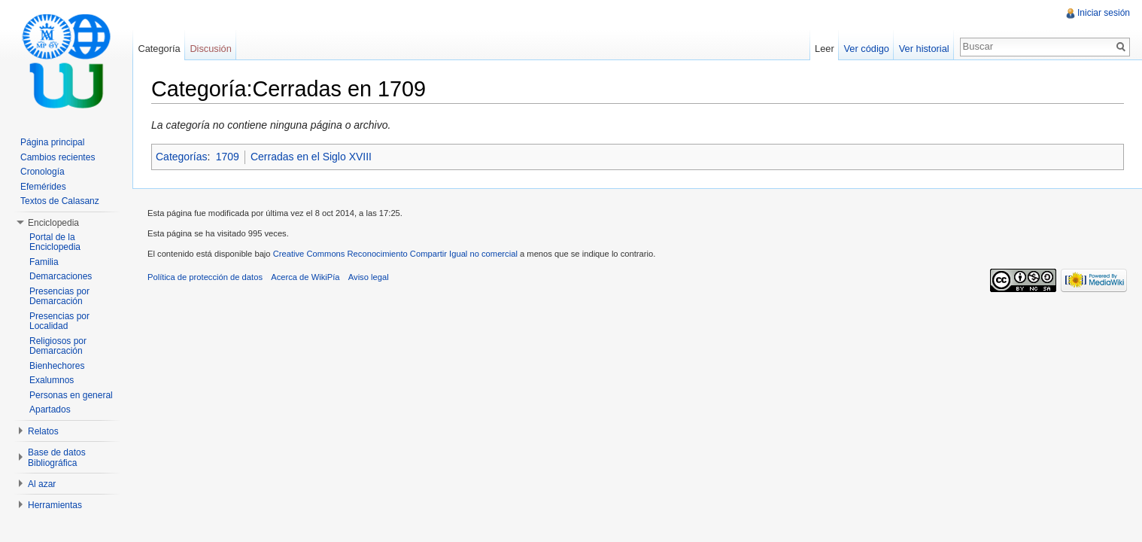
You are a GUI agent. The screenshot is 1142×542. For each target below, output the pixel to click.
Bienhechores (56, 366)
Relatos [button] (43, 431)
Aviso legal (368, 277)
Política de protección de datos (205, 277)
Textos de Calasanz (59, 201)
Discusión (210, 48)
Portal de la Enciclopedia (54, 242)
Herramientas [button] (55, 505)
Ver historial (924, 48)
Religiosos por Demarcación (58, 346)
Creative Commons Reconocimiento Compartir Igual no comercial (395, 253)
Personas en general (71, 395)
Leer (824, 48)
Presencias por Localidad (59, 321)
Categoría (159, 48)
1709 (227, 157)
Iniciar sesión (1103, 13)
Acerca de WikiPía (305, 277)
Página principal (52, 142)
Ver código (865, 48)
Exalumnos (51, 380)
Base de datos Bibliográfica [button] (57, 457)
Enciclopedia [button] (53, 223)
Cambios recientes (57, 157)
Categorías (181, 157)
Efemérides (43, 186)
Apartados (50, 409)
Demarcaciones (60, 276)
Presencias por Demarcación (59, 296)
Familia (44, 262)
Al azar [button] (42, 484)
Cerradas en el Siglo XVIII (311, 157)
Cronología (42, 171)
